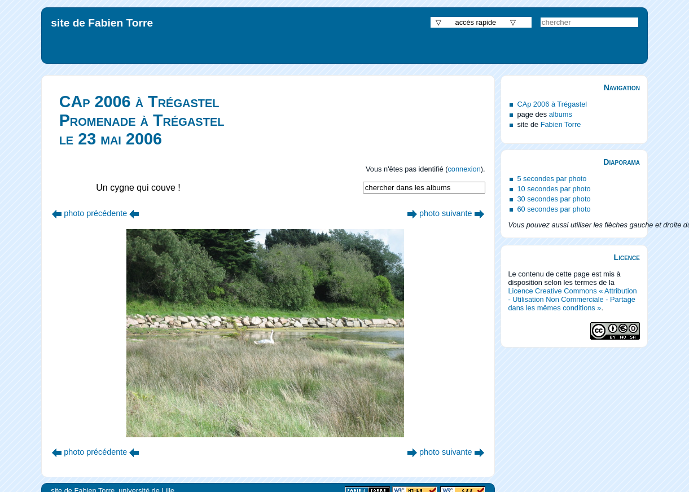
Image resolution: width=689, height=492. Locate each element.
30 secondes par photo (553, 199)
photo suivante (445, 213)
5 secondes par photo (551, 178)
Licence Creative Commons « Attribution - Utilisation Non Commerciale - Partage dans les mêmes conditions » (572, 299)
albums (560, 114)
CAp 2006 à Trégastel (552, 104)
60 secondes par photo (553, 209)
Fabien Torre (561, 124)
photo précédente (95, 213)
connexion (463, 169)
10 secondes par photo (553, 188)
